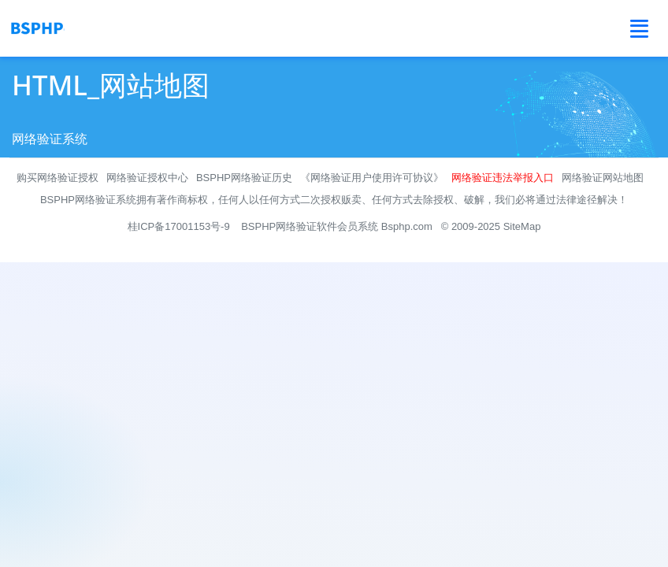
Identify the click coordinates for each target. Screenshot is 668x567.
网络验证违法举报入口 (502, 177)
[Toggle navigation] (639, 29)
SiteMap (522, 226)
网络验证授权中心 (147, 177)
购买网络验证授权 (57, 177)
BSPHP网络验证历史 (244, 177)
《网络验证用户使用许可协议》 (371, 177)
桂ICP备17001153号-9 (179, 226)
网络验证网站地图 (603, 177)
